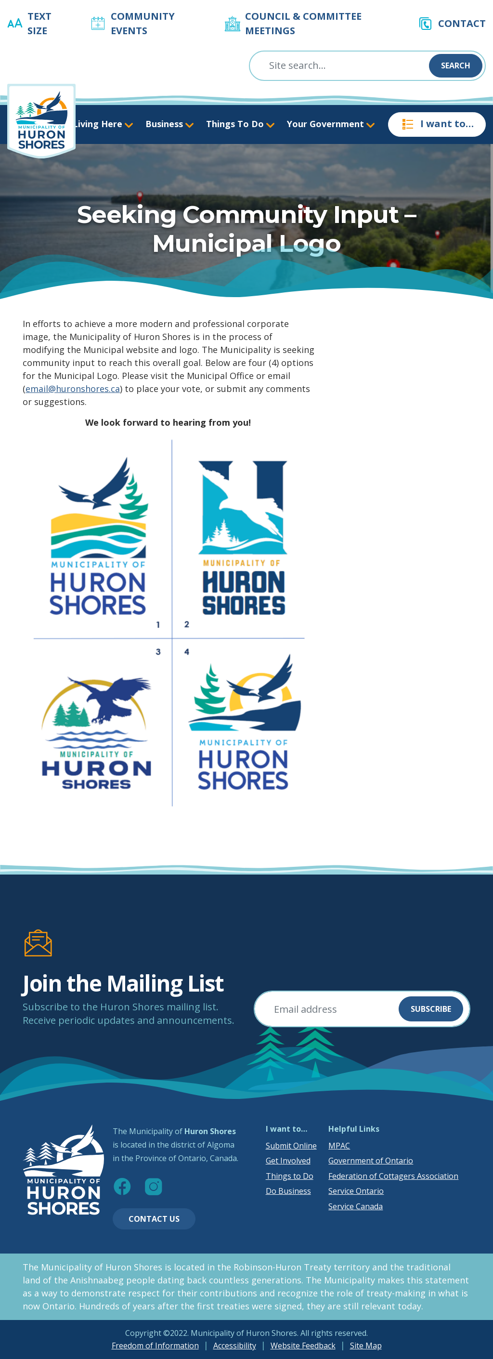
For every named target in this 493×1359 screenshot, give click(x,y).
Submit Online (291, 1145)
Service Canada (355, 1206)
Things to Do (289, 1176)
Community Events (143, 23)
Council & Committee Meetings (303, 23)
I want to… (437, 124)
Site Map (366, 1345)
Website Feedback (303, 1345)
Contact (462, 23)
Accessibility (234, 1345)
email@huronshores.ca (73, 388)
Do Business (288, 1191)
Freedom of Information (155, 1345)
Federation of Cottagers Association (393, 1176)
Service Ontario (356, 1191)
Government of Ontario (370, 1160)
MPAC (339, 1145)
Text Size (39, 23)
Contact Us (154, 1219)
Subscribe (431, 1009)
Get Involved (288, 1160)
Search (455, 65)
